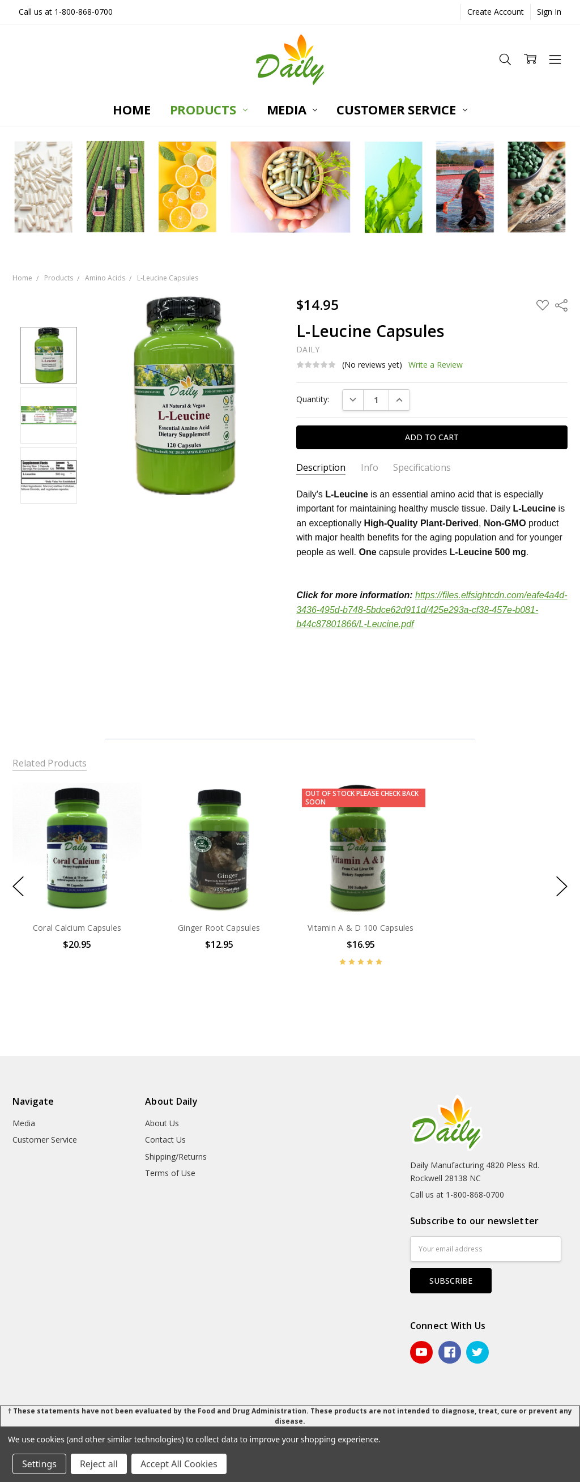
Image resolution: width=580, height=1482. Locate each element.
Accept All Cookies (179, 1464)
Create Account (495, 11)
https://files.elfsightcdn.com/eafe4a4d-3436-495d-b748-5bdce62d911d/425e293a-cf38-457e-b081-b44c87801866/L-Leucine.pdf (431, 609)
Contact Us (165, 1139)
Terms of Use (170, 1173)
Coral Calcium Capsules (77, 927)
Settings (39, 1464)
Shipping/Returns (176, 1156)
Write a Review (435, 364)
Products (209, 109)
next (562, 886)
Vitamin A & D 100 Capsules (361, 927)
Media (292, 109)
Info (369, 468)
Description (321, 468)
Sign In (549, 11)
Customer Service (401, 109)
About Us (162, 1123)
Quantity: (312, 399)
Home (131, 109)
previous (18, 886)
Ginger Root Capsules (219, 927)
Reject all (99, 1464)
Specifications (422, 468)
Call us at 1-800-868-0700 (66, 11)
